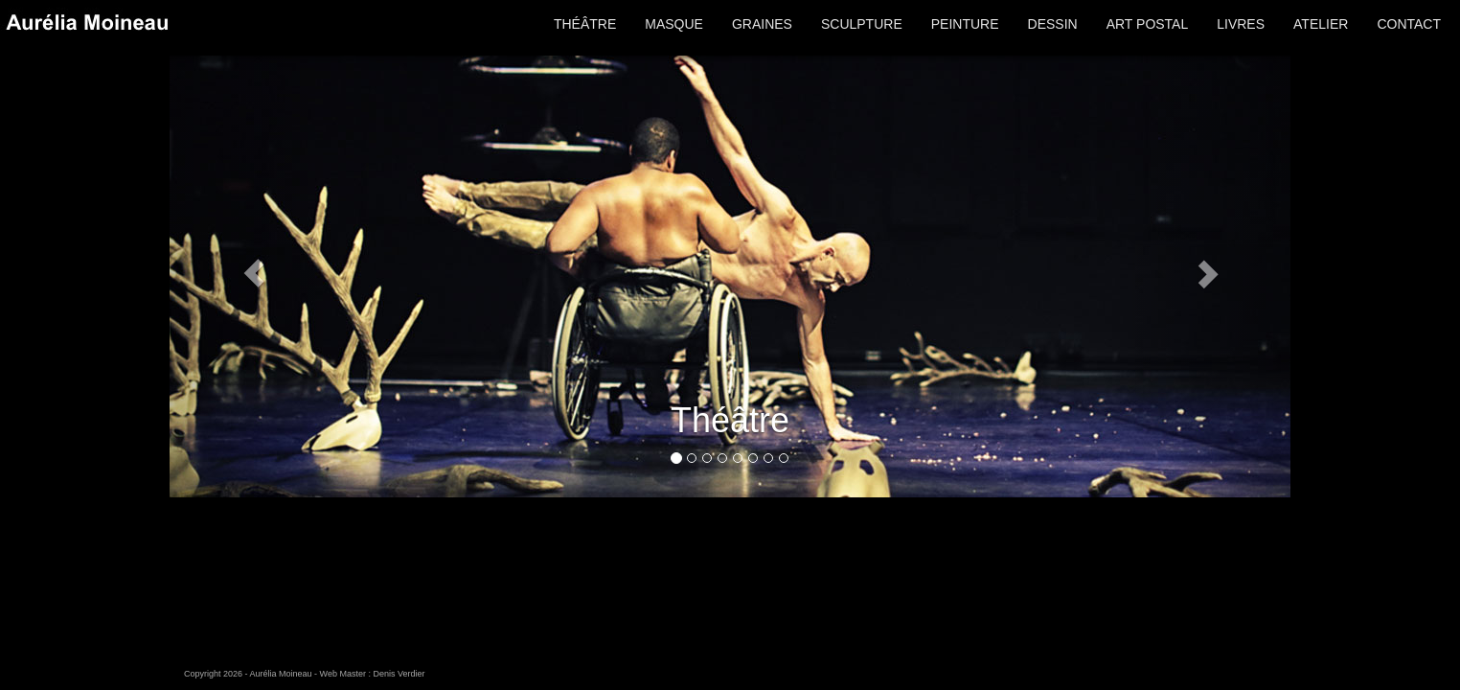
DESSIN (1053, 24)
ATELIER (1320, 24)
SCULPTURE (861, 24)
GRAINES (762, 24)
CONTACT (1409, 24)
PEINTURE (965, 24)
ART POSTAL (1147, 24)
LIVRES (1241, 24)
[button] (254, 272)
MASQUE (674, 24)
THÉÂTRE (585, 24)
